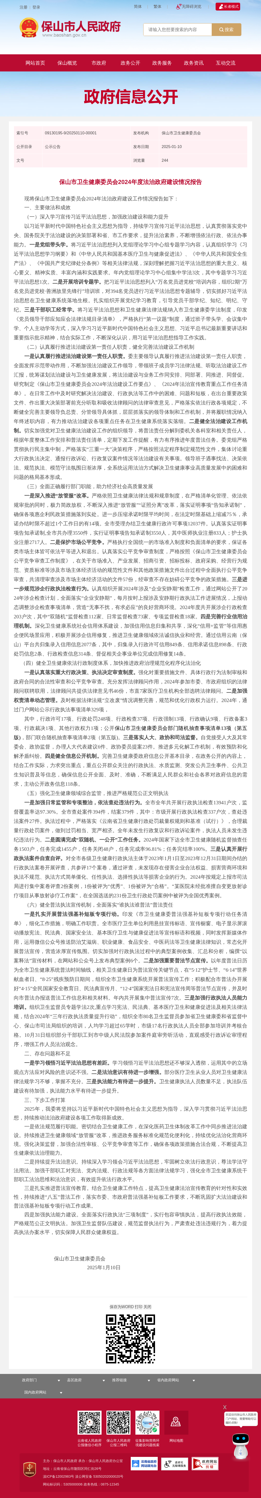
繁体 (157, 6)
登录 (36, 7)
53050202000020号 (108, 1476)
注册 (23, 7)
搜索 (226, 29)
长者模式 (231, 6)
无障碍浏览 (191, 6)
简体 (138, 6)
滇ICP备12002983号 (58, 1476)
